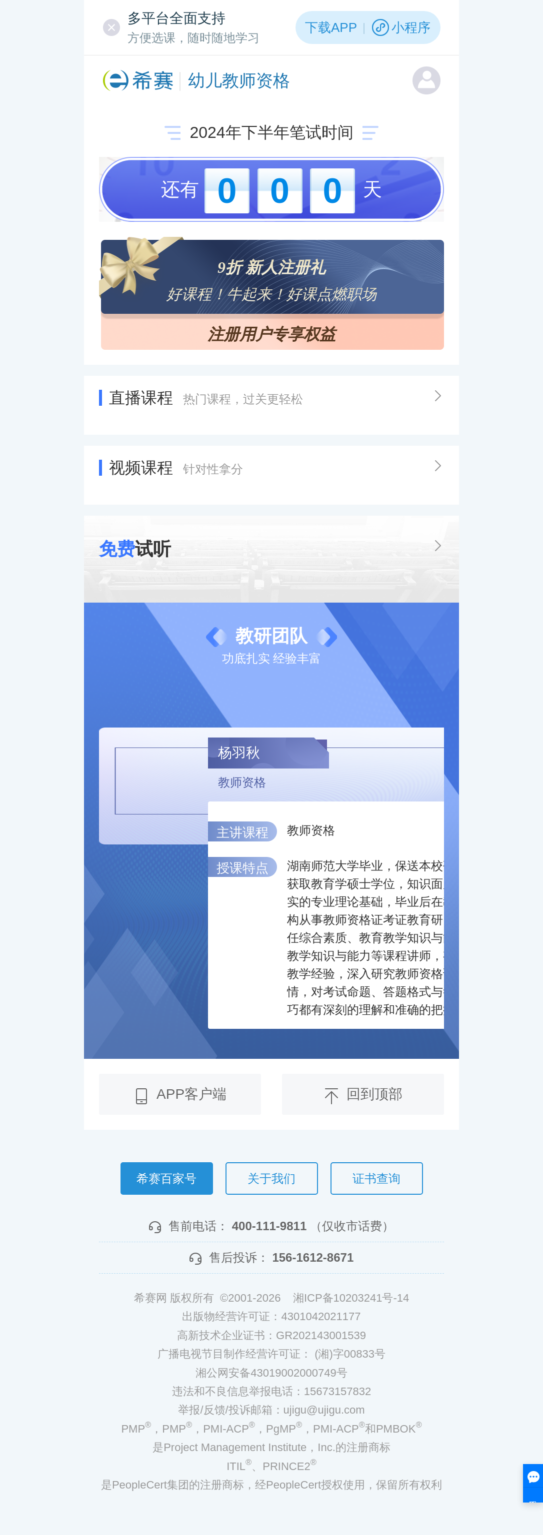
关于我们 (272, 1178)
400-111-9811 (269, 1226)
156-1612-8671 (313, 1257)
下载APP (331, 27)
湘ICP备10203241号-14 (351, 1298)
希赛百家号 (166, 1178)
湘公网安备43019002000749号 (271, 1373)
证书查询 (376, 1178)
